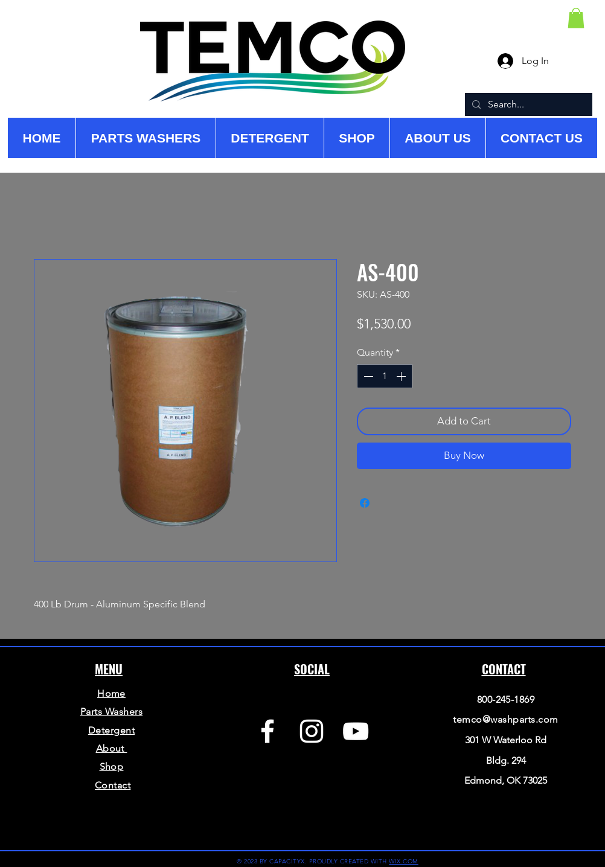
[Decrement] (367, 376)
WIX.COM (403, 861)
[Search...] (527, 104)
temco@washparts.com (505, 719)
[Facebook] (267, 731)
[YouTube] (355, 731)
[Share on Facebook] (364, 503)
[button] (576, 18)
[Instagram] (311, 731)
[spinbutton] (385, 376)
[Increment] (402, 376)
